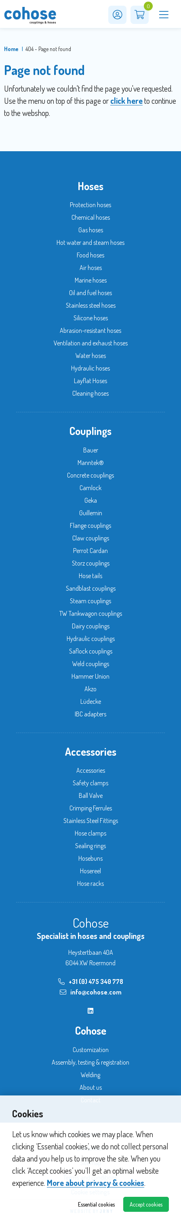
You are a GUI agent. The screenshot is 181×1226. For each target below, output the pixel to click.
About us (91, 1087)
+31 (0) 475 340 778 (90, 981)
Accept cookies (146, 1204)
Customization (91, 1050)
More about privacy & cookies (95, 1182)
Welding (90, 1075)
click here (126, 100)
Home (11, 48)
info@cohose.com (91, 992)
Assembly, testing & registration (90, 1062)
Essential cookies (96, 1204)
